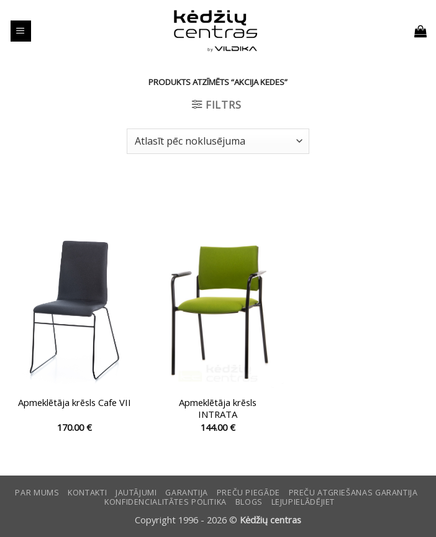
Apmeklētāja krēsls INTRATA (218, 408)
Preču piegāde (248, 492)
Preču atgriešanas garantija (353, 492)
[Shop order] (218, 141)
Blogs (249, 502)
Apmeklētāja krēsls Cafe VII (74, 402)
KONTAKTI (87, 492)
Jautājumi (136, 492)
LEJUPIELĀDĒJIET (303, 502)
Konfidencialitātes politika (165, 502)
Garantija (186, 492)
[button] (21, 31)
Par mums (37, 492)
